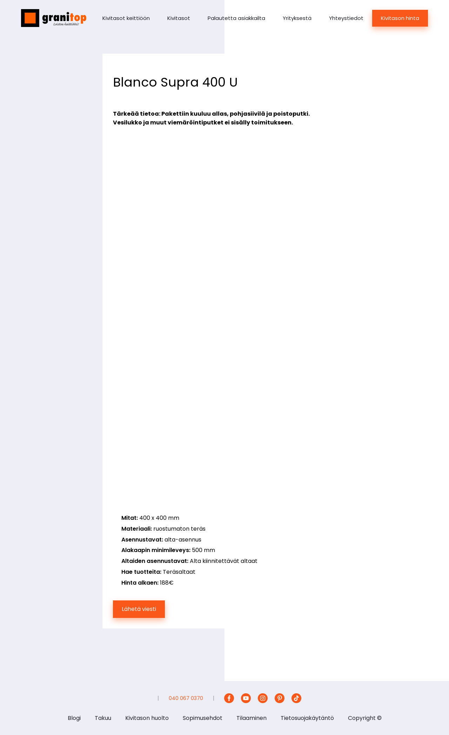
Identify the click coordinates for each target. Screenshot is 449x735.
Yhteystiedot (346, 18)
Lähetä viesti (139, 609)
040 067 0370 (186, 698)
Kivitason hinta (400, 18)
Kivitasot (178, 18)
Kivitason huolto (147, 718)
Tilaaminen (251, 718)
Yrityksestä (297, 18)
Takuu (103, 718)
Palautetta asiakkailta (236, 18)
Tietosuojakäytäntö (307, 718)
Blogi (74, 718)
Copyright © (365, 718)
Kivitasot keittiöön (126, 18)
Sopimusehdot (202, 718)
